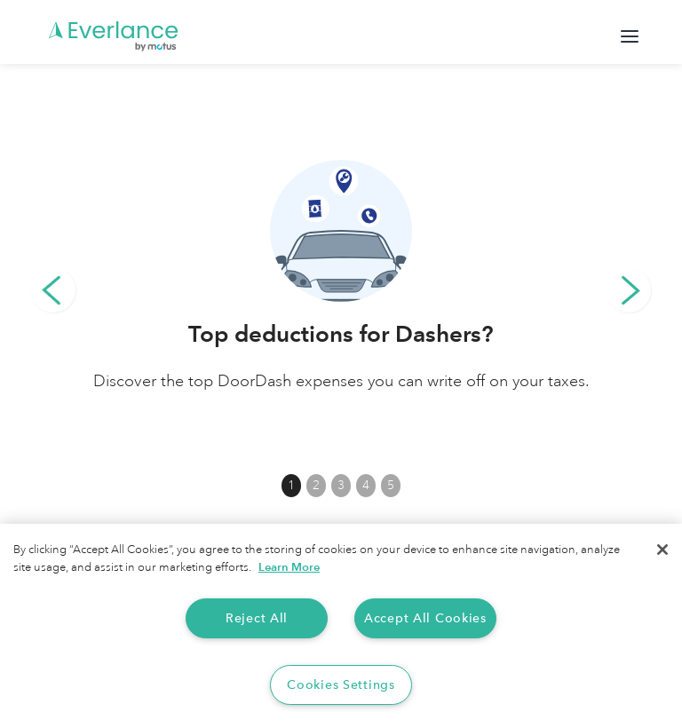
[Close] (662, 549)
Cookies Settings (341, 684)
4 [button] (365, 485)
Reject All (257, 618)
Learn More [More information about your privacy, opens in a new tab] (289, 567)
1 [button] (291, 485)
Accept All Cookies (425, 618)
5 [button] (390, 485)
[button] (53, 290)
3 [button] (341, 485)
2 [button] (316, 485)
